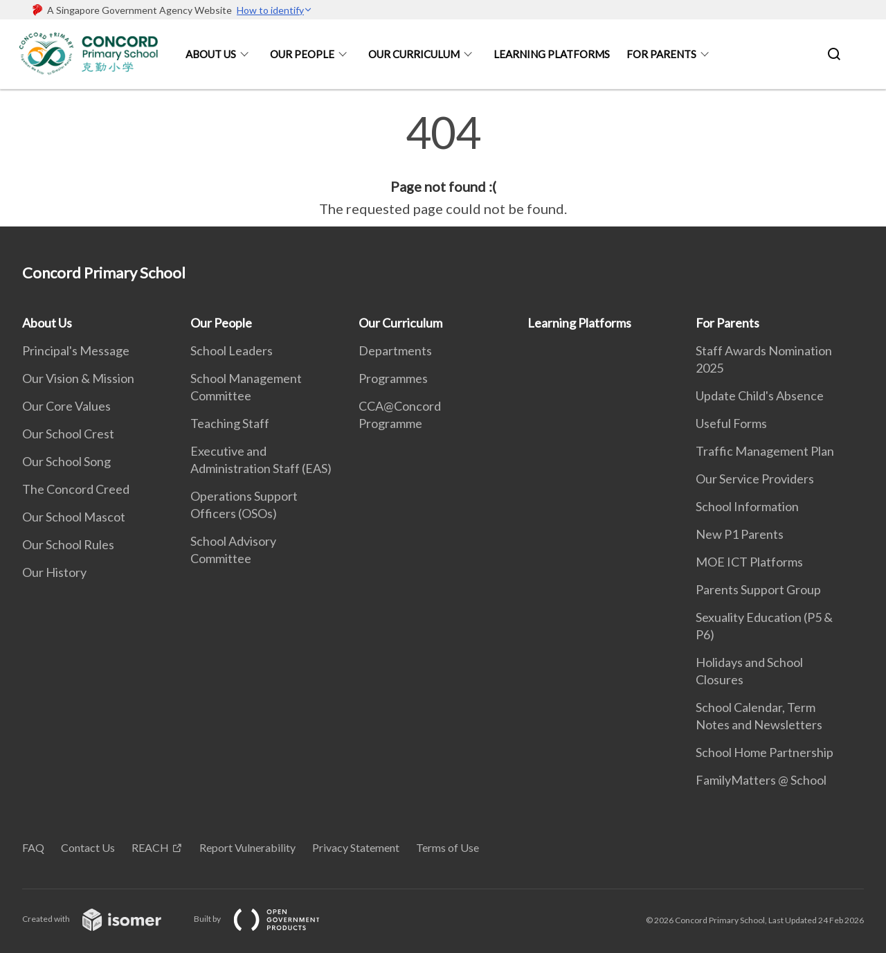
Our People (302, 54)
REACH (150, 847)
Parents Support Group (758, 589)
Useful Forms (731, 423)
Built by (268, 919)
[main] (443, 165)
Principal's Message (75, 350)
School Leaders (231, 350)
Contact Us (88, 847)
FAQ (33, 847)
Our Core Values (66, 405)
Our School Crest (68, 433)
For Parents (661, 54)
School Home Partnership (764, 752)
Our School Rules (68, 544)
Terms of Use (447, 847)
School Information (747, 506)
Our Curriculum (414, 54)
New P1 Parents (740, 534)
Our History (54, 572)
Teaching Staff (229, 423)
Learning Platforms (552, 54)
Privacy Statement (355, 847)
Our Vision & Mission (78, 378)
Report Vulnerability (247, 847)
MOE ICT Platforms (749, 561)
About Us (211, 54)
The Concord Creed (75, 489)
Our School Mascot (73, 516)
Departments (395, 350)
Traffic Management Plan (765, 450)
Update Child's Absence (760, 395)
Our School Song (66, 461)
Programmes (393, 378)
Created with (102, 919)
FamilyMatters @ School (761, 779)
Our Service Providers (755, 478)
